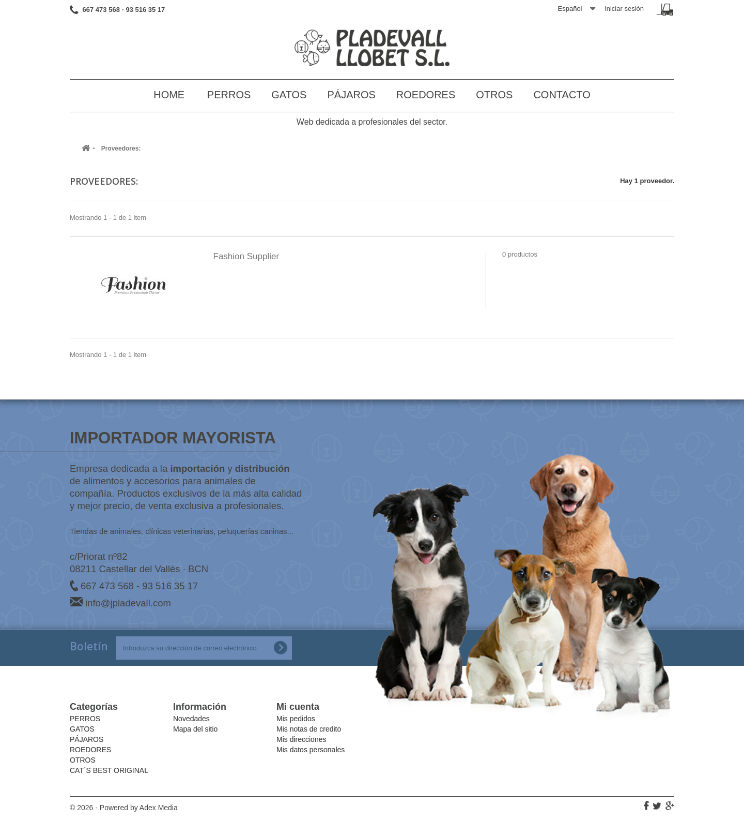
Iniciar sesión (624, 8)
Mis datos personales (310, 750)
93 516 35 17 (170, 585)
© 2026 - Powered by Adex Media (124, 807)
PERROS (229, 94)
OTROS (494, 94)
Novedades (191, 718)
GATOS (288, 94)
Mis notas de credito (308, 729)
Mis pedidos (295, 718)
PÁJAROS (351, 94)
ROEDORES (425, 94)
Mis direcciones (301, 739)
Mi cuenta (297, 707)
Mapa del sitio (195, 729)
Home (168, 94)
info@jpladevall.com (128, 603)
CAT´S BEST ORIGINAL (109, 770)
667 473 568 (107, 585)
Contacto (561, 94)
